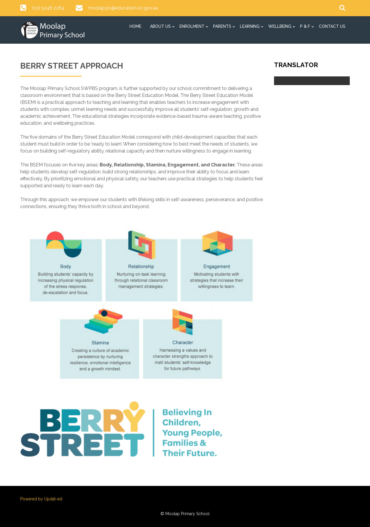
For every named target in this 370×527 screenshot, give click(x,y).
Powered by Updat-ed (41, 499)
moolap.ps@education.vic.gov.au (123, 8)
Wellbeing (279, 26)
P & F (305, 26)
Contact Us (332, 26)
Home (135, 26)
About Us (160, 26)
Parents (222, 26)
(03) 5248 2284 (48, 8)
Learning (250, 26)
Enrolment (192, 26)
